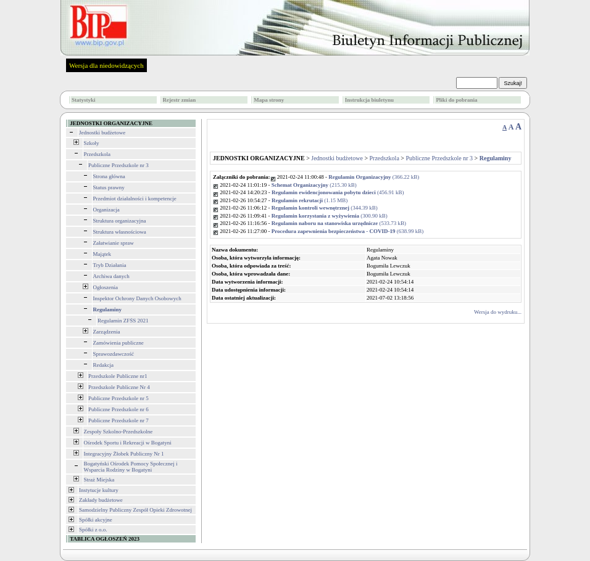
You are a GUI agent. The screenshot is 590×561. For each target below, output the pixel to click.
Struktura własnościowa (119, 232)
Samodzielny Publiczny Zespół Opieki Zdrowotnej (135, 510)
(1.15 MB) (309, 200)
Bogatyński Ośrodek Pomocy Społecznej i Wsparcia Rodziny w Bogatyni (131, 467)
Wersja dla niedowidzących (106, 65)
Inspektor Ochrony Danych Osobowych (137, 298)
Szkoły (91, 143)
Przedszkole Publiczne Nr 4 (119, 387)
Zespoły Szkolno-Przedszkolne (118, 431)
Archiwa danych (111, 276)
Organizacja (106, 210)
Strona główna (109, 176)
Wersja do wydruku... (497, 312)
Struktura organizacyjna (119, 221)
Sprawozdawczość (113, 354)
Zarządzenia (106, 332)
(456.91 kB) (338, 192)
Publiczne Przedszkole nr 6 (118, 409)
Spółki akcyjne (95, 520)
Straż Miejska (99, 480)
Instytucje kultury (98, 490)
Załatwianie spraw (113, 243)
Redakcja (103, 365)
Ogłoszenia (105, 287)
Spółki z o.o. (93, 529)
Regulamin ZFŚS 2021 (123, 320)
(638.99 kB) (348, 231)
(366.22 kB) (373, 177)
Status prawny (109, 187)
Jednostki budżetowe (102, 132)
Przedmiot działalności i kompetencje (135, 198)
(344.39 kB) (325, 208)
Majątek (102, 254)
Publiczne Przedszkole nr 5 (118, 398)
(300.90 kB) (330, 216)
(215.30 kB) (314, 185)
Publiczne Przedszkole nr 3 (118, 165)
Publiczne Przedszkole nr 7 (118, 420)
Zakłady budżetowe (101, 500)
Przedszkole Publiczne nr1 (117, 376)
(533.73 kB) (339, 223)
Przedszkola (97, 154)
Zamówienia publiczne (118, 343)
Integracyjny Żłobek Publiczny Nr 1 (124, 454)
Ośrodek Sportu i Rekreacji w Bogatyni (128, 443)
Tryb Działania (110, 265)
